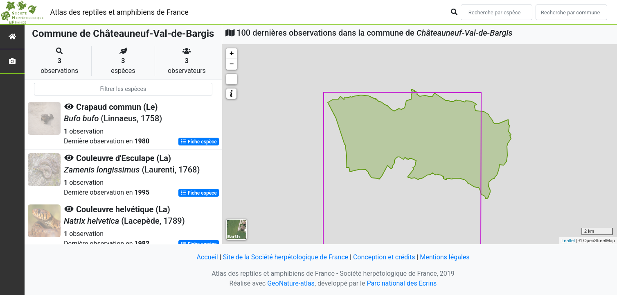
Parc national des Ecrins (402, 283)
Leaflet (568, 240)
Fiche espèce (198, 142)
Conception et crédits (384, 257)
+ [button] (232, 54)
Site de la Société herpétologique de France (285, 257)
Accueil (207, 257)
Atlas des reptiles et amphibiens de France (119, 12)
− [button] (232, 64)
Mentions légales (444, 257)
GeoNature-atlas (291, 283)
